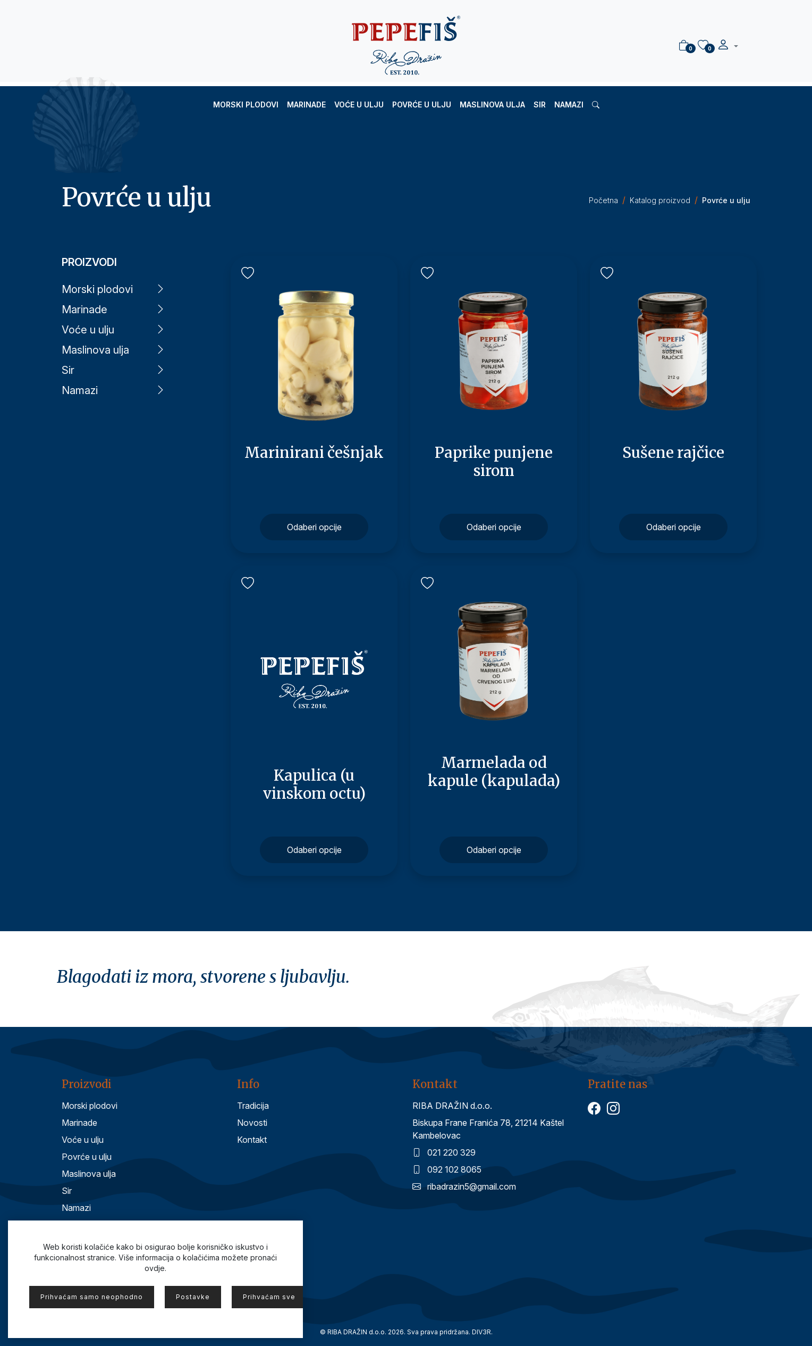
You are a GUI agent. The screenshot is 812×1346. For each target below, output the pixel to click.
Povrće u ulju (421, 104)
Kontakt (252, 1139)
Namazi (568, 104)
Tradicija (253, 1105)
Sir (540, 104)
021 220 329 (444, 1152)
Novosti (252, 1122)
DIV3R (481, 1332)
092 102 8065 (446, 1169)
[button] (727, 46)
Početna (603, 200)
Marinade (306, 104)
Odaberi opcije (314, 527)
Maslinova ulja (492, 104)
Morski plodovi (245, 104)
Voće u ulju (359, 104)
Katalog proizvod (660, 200)
